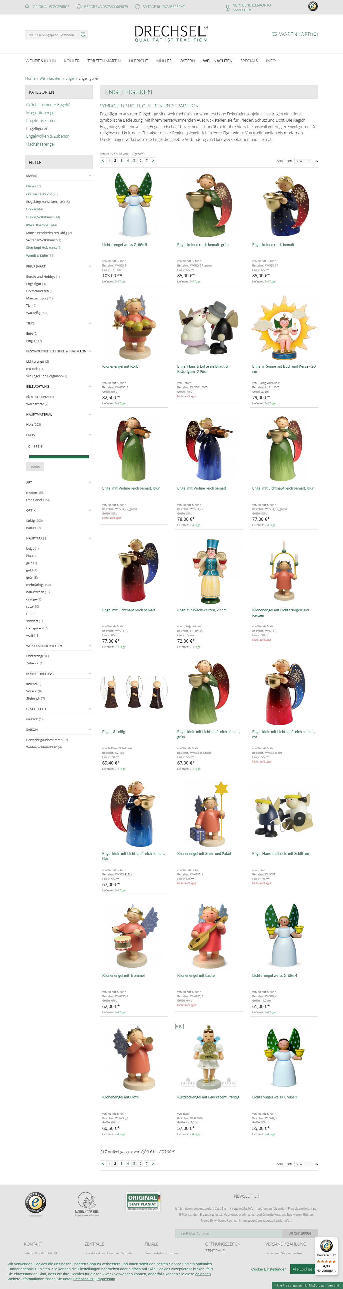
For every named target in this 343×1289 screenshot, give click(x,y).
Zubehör (35, 663)
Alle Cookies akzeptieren (313, 1281)
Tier (31, 305)
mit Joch (34, 368)
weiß (33, 635)
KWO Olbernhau (41, 225)
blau (31, 555)
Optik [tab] (31, 510)
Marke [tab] (31, 175)
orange (33, 599)
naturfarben (38, 592)
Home (30, 78)
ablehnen (203, 1286)
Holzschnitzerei (40, 291)
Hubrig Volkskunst (43, 217)
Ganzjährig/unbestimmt (47, 740)
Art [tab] (29, 482)
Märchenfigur (39, 298)
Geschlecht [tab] (36, 709)
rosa (32, 606)
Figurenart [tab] (36, 266)
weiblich (34, 719)
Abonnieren (300, 1233)
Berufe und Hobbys (43, 276)
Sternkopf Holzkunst (44, 247)
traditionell (38, 500)
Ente (32, 333)
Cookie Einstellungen (268, 1282)
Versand (333, 1285)
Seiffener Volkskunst (43, 240)
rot (30, 613)
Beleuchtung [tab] (37, 386)
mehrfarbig (38, 584)
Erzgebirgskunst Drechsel (48, 201)
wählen (35, 466)
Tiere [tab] (30, 323)
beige (32, 548)
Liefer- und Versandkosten (284, 1253)
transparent (37, 628)
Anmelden (242, 9)
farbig (34, 520)
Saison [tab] (32, 729)
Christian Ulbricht (42, 194)
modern (35, 492)
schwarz (34, 621)
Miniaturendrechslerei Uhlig (49, 233)
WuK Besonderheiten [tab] (44, 646)
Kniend (33, 684)
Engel (70, 78)
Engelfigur (37, 283)
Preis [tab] (30, 435)
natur (33, 527)
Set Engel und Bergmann (46, 376)
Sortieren (284, 160)
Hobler (34, 209)
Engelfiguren (89, 78)
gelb (31, 563)
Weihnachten (51, 78)
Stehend (35, 698)
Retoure (271, 1258)
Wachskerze (37, 404)
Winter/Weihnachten (44, 747)
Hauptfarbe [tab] (36, 538)
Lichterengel (37, 361)
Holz (33, 424)
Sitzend (34, 691)
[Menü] (335, 1240)
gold (31, 570)
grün (32, 577)
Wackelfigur (37, 312)
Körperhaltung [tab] (40, 673)
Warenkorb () (298, 34)
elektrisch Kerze (40, 396)
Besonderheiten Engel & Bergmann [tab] (56, 351)
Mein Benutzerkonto (252, 5)
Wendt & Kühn (40, 255)
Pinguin (34, 340)
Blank (33, 186)
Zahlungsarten (275, 1263)
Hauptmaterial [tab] (39, 414)
